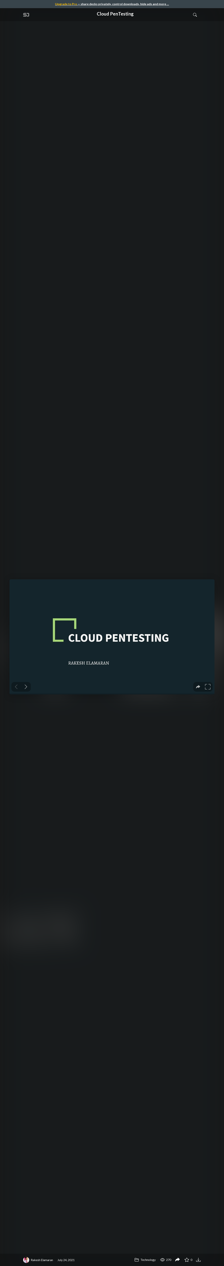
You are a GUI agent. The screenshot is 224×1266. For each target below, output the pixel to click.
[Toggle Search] (195, 14)
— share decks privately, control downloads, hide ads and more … (112, 4)
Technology (145, 1259)
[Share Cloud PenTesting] (177, 1260)
